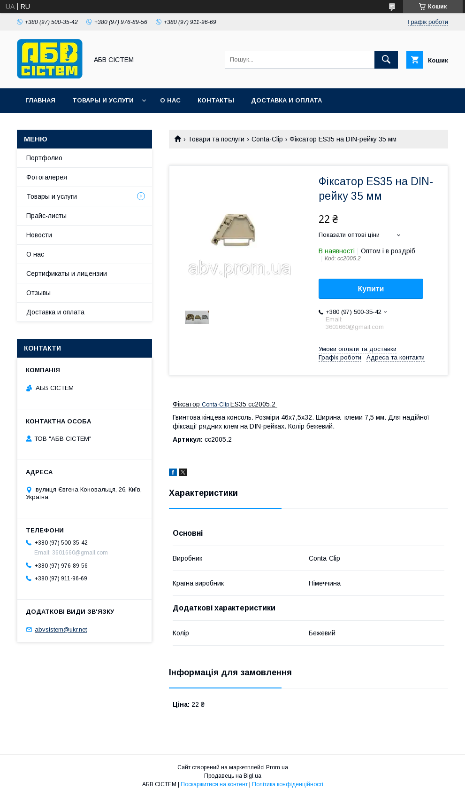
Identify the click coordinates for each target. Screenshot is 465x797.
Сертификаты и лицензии (66, 273)
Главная (40, 100)
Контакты (216, 100)
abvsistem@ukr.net (61, 629)
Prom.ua (277, 767)
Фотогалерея (46, 177)
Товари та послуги (216, 139)
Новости (39, 235)
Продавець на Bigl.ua (232, 776)
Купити (371, 289)
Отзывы (38, 293)
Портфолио (44, 158)
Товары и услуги (103, 100)
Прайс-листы (46, 215)
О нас (170, 100)
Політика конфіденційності (287, 784)
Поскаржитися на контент (214, 784)
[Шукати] (386, 60)
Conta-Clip (267, 139)
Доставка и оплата (286, 100)
